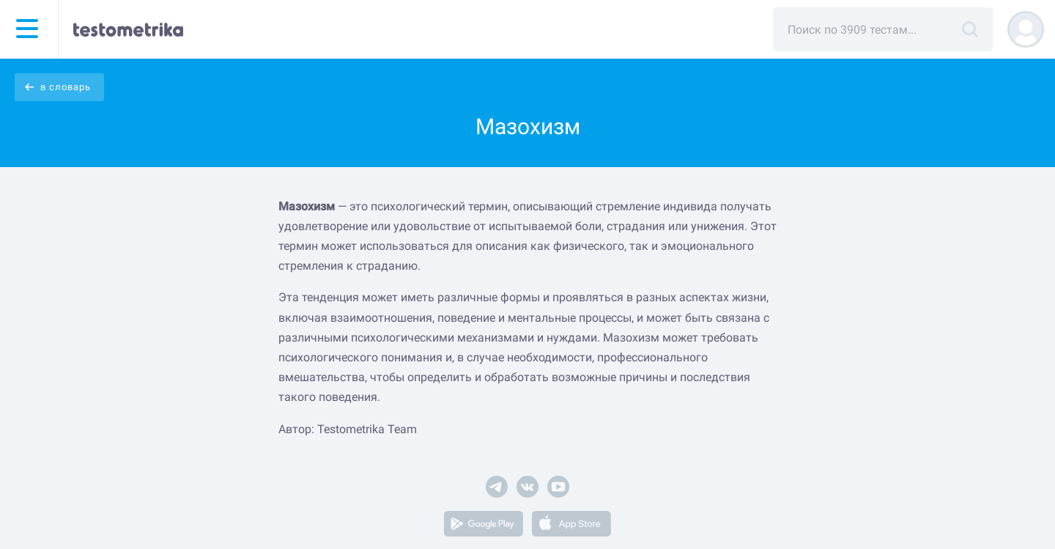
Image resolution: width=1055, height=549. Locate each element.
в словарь (65, 86)
